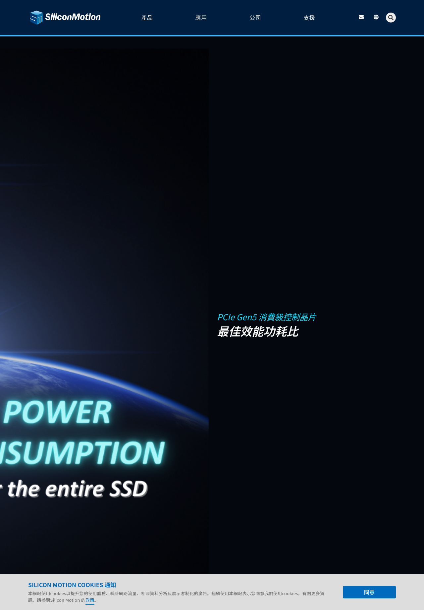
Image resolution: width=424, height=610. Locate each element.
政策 (89, 600)
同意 (369, 592)
